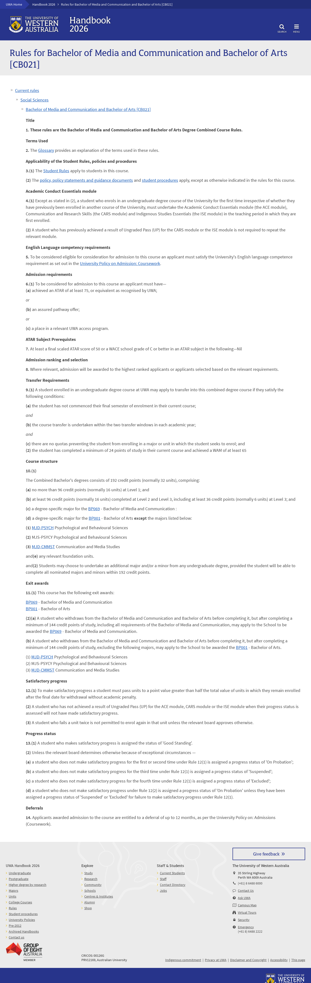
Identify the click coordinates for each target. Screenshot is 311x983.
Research (90, 879)
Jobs (163, 890)
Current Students (172, 873)
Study (88, 873)
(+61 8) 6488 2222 (250, 931)
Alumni (89, 902)
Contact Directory (172, 885)
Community (93, 885)
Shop (88, 908)
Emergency (246, 927)
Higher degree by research (27, 885)
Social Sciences (34, 100)
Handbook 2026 (43, 4)
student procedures (160, 180)
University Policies (22, 920)
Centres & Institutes (98, 896)
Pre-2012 (15, 925)
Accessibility (279, 960)
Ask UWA (244, 898)
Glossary (46, 150)
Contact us (16, 937)
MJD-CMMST (43, 546)
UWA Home (14, 4)
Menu (296, 28)
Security (244, 920)
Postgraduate (18, 879)
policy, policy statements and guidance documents (86, 180)
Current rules (27, 90)
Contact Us (246, 890)
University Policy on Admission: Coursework (120, 263)
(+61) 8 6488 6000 (250, 883)
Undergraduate (20, 873)
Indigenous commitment (183, 960)
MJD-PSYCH (43, 527)
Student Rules (56, 170)
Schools (90, 890)
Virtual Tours (247, 912)
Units (12, 896)
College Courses (20, 902)
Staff (163, 879)
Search (282, 28)
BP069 (94, 508)
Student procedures (23, 914)
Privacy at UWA (215, 960)
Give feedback (266, 853)
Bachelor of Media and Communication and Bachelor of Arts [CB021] (88, 109)
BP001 (94, 518)
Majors (13, 890)
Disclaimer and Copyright (248, 960)
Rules (13, 908)
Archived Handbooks (24, 931)
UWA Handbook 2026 (23, 865)
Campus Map (247, 905)
